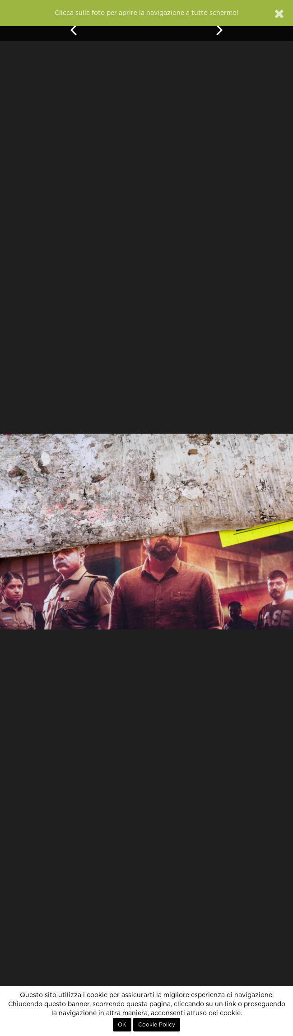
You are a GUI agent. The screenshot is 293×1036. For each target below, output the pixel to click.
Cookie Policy (156, 1024)
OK (122, 1024)
